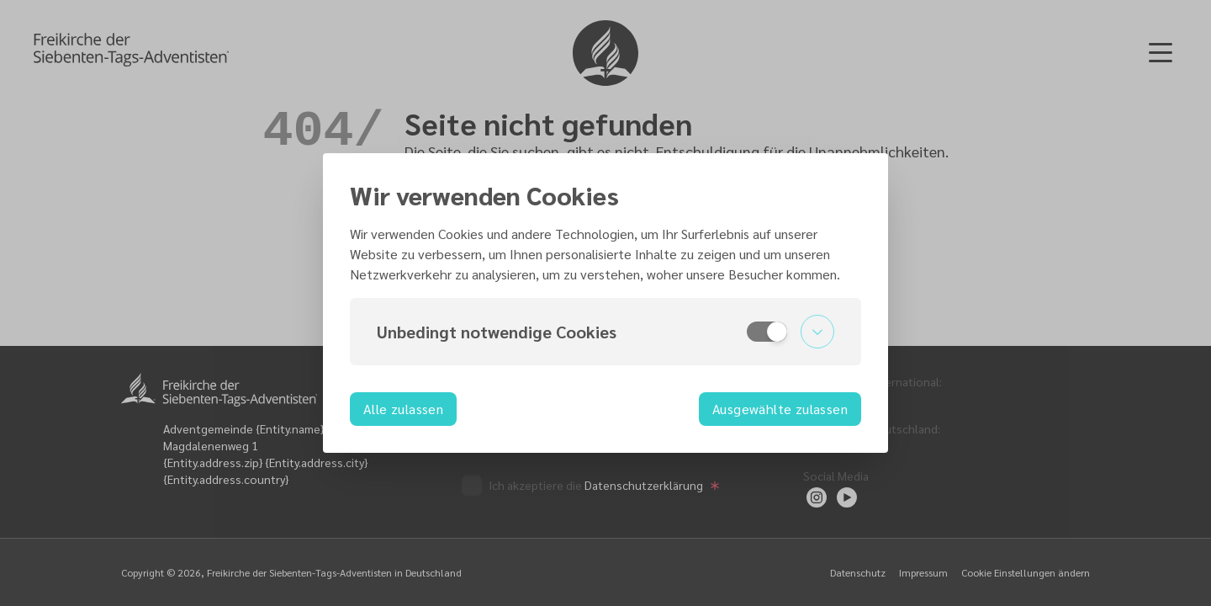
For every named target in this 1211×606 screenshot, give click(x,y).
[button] (605, 331)
